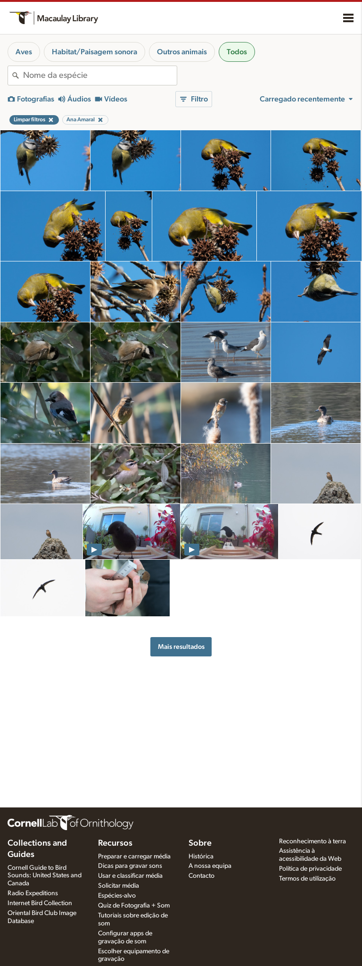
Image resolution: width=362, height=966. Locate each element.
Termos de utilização (307, 878)
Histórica (201, 856)
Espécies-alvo (117, 895)
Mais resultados (181, 646)
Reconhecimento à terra (312, 841)
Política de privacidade (310, 868)
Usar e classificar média (130, 876)
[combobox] (100, 75)
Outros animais (182, 52)
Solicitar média (118, 885)
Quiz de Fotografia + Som (134, 905)
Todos (237, 52)
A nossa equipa (210, 866)
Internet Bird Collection (40, 903)
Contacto (201, 876)
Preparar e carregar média (134, 856)
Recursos (115, 843)
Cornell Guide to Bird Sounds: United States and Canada (45, 876)
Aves (24, 52)
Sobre (200, 843)
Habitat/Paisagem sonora (94, 52)
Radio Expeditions (33, 893)
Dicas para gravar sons (130, 866)
